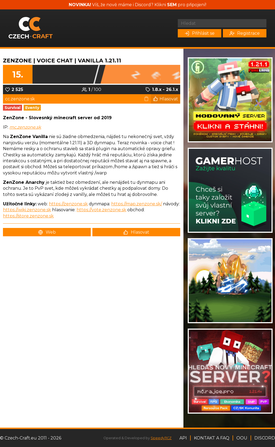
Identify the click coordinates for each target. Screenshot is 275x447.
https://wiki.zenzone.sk (27, 209)
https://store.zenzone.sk (28, 216)
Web (47, 232)
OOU (241, 438)
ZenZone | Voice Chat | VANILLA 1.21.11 (62, 60)
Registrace (245, 33)
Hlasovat (165, 98)
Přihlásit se (199, 33)
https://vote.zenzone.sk (101, 209)
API (183, 438)
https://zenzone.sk (68, 203)
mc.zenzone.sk (25, 127)
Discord (264, 438)
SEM (172, 4)
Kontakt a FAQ (211, 438)
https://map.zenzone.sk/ (136, 203)
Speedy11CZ (161, 438)
